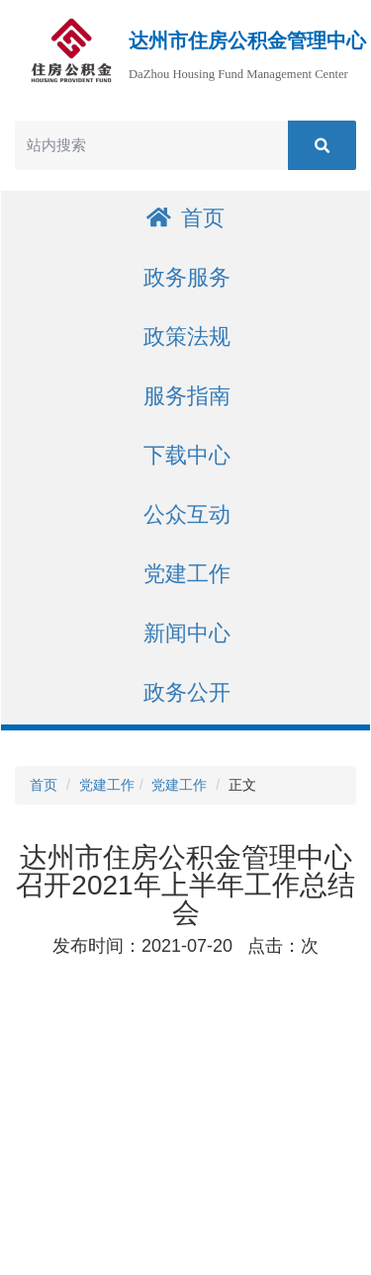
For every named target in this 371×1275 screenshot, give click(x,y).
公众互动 (187, 514)
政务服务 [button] (187, 277)
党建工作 (107, 785)
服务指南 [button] (187, 395)
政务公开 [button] (187, 692)
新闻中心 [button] (187, 633)
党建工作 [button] (187, 573)
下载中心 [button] (187, 455)
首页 (185, 218)
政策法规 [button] (187, 336)
